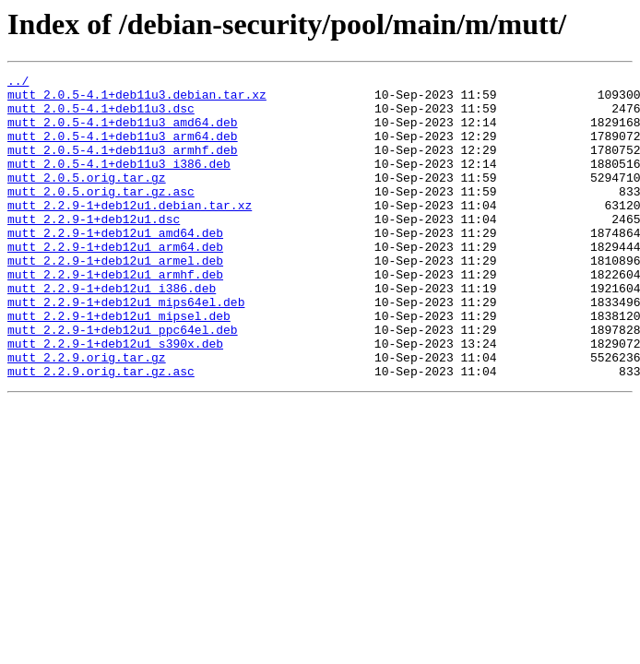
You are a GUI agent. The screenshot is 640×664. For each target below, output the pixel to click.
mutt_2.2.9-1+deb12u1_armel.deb (115, 298)
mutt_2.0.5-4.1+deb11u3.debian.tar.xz (137, 99)
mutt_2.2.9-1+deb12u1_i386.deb (111, 332)
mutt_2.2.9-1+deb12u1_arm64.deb (115, 282)
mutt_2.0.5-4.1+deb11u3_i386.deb (119, 182)
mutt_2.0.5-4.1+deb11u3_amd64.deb (122, 133)
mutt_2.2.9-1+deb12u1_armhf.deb (115, 315)
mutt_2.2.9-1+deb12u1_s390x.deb (115, 398)
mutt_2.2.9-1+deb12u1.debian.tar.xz (129, 232)
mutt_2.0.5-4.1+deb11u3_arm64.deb (122, 149)
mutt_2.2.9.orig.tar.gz (86, 415)
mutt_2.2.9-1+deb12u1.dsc (93, 249)
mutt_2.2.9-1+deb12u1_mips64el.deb (125, 348)
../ (18, 83)
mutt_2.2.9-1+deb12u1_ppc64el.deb (122, 382)
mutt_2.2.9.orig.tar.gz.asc (101, 431)
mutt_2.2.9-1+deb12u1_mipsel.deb (119, 365)
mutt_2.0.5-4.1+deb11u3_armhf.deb (122, 166)
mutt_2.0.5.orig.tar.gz (86, 199)
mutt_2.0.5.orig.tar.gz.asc (101, 216)
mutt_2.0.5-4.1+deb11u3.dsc (101, 116)
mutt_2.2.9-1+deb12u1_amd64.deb (115, 265)
